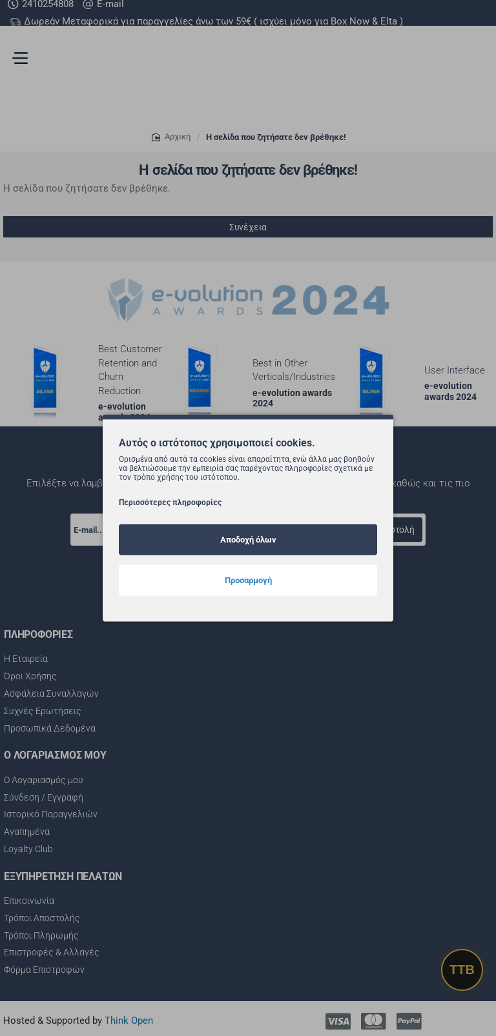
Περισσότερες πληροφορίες (170, 501)
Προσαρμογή (248, 579)
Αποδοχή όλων (248, 539)
